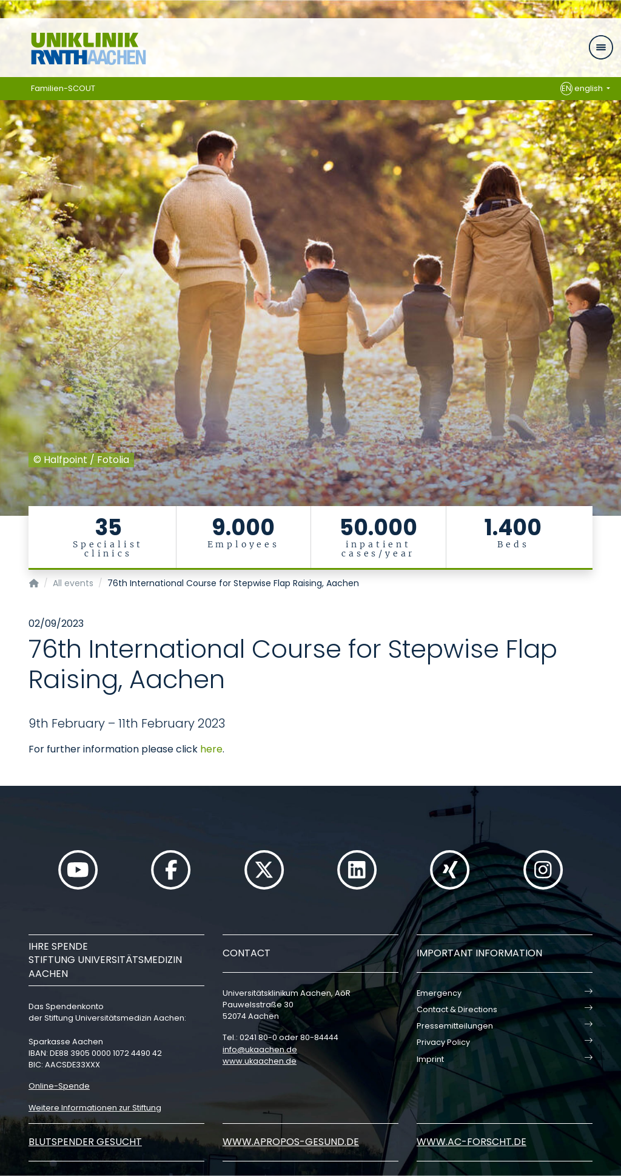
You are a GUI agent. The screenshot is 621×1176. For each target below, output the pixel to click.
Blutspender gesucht (85, 1142)
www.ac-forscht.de (471, 1142)
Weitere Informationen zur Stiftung (95, 1108)
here (211, 749)
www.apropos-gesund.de (291, 1142)
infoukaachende (260, 1049)
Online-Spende (59, 1086)
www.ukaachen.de (260, 1061)
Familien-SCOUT (63, 88)
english (582, 88)
